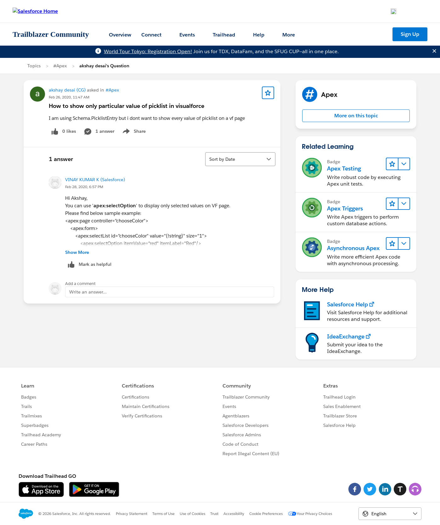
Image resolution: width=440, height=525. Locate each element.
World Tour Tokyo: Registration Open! (148, 51)
